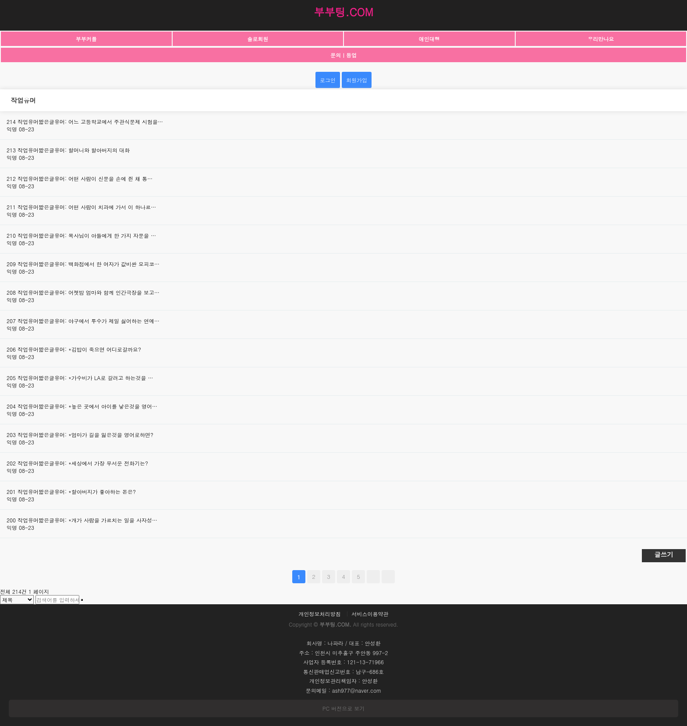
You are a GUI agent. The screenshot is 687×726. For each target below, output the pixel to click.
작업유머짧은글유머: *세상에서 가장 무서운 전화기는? (83, 463)
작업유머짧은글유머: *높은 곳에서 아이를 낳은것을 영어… (87, 406)
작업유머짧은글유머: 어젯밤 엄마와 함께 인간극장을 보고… (88, 292)
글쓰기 (663, 554)
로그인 (328, 80)
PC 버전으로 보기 (343, 708)
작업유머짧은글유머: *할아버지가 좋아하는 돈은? (77, 491)
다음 (373, 576)
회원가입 (356, 80)
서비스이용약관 (370, 614)
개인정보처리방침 (319, 614)
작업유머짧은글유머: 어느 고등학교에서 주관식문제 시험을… (90, 121)
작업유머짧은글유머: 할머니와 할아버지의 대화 (74, 150)
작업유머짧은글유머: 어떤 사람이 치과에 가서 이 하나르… (87, 207)
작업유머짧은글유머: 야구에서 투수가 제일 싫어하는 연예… (88, 320)
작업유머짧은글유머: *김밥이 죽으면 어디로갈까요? (79, 349)
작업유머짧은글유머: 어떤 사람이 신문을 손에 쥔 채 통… (85, 178)
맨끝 (388, 576)
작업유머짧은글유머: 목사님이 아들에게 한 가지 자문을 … (87, 235)
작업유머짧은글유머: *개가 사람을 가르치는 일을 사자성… (87, 520)
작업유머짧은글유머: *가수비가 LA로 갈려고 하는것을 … (85, 377)
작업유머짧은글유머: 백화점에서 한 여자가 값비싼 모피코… (88, 264)
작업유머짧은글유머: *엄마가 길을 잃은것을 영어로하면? (85, 434)
